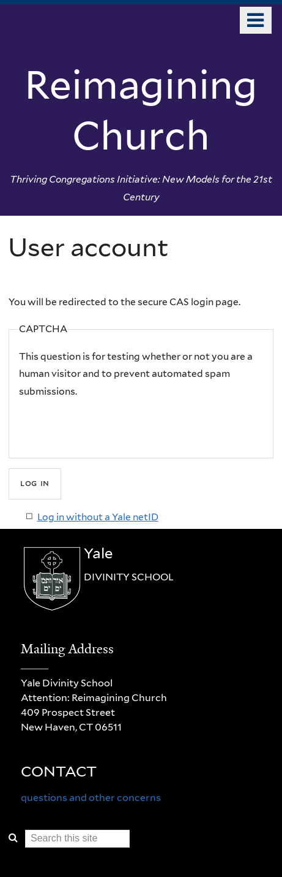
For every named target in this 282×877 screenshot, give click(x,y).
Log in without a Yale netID (97, 517)
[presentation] (112, 425)
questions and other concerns (91, 797)
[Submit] (35, 483)
